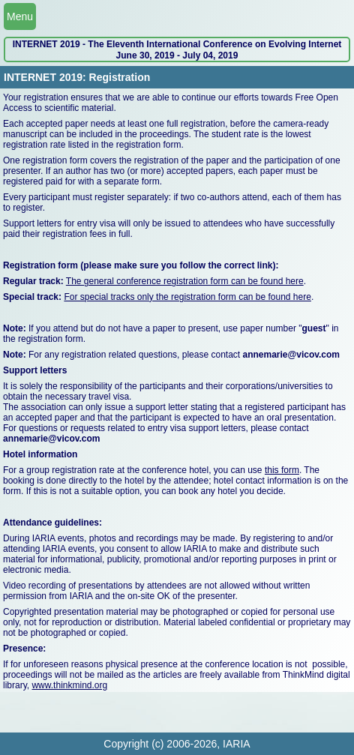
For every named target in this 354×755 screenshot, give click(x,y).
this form (282, 470)
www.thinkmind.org (69, 685)
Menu (20, 16)
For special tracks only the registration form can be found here (187, 297)
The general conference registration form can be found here (185, 281)
